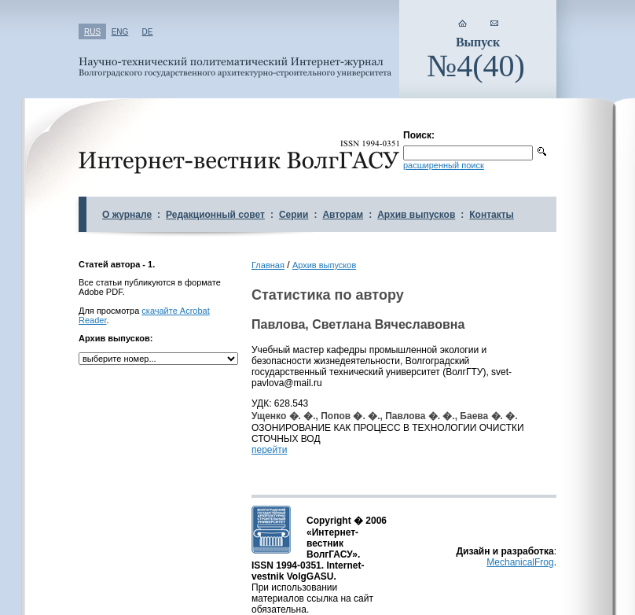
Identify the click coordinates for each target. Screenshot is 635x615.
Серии (293, 214)
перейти (269, 449)
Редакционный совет (215, 214)
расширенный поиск (443, 165)
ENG (120, 32)
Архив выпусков (416, 214)
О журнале (127, 214)
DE (147, 32)
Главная (267, 265)
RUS (92, 32)
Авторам (342, 214)
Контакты (491, 214)
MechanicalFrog (519, 562)
